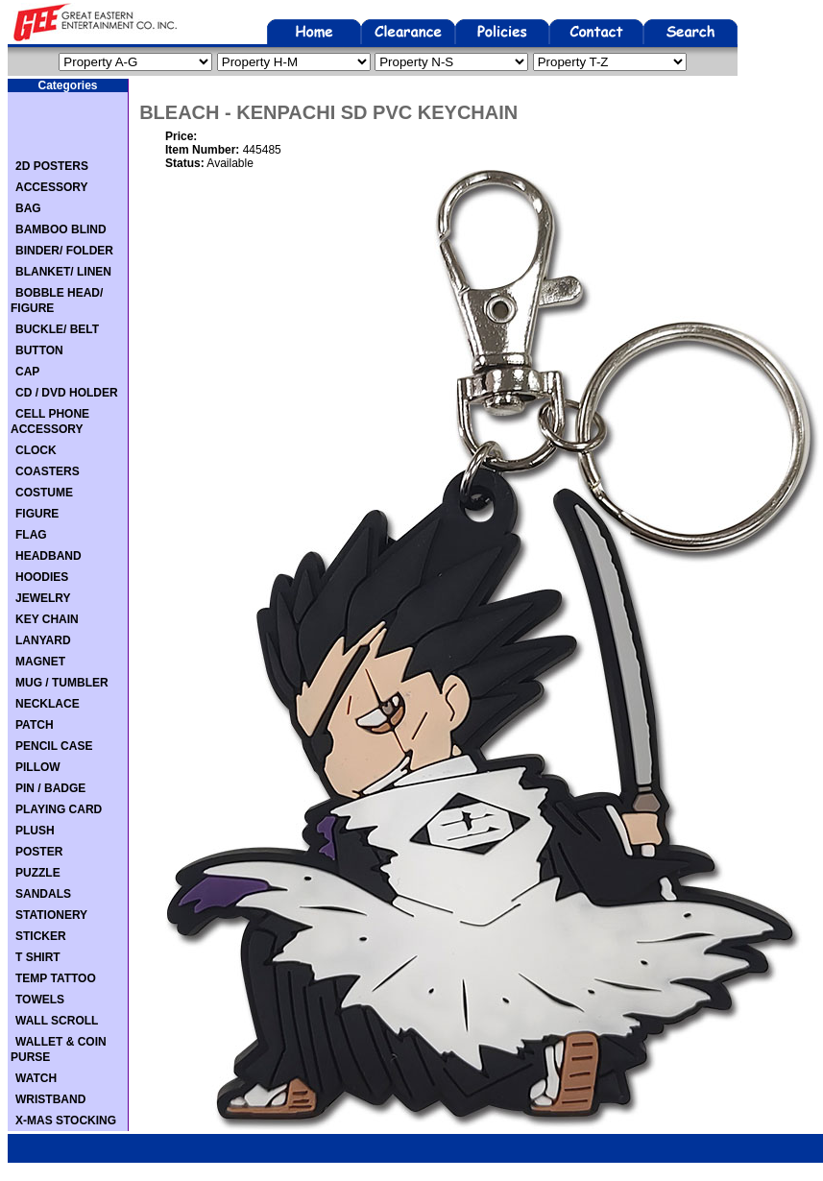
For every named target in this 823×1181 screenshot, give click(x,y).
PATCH (34, 725)
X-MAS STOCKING (65, 1120)
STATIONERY (51, 915)
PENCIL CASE (53, 746)
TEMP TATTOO (55, 978)
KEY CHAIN (47, 619)
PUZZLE (38, 873)
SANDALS (43, 894)
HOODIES (41, 577)
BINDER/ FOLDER (64, 250)
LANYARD (43, 640)
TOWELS (39, 999)
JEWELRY (43, 598)
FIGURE (37, 513)
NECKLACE (47, 704)
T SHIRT (38, 957)
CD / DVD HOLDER (66, 392)
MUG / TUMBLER (62, 682)
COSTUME (44, 492)
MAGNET (40, 661)
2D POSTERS (51, 166)
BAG (28, 208)
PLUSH (35, 830)
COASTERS (47, 471)
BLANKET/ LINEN (63, 271)
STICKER (40, 936)
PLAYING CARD (58, 809)
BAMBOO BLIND (61, 229)
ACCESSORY (51, 187)
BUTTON (39, 350)
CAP (27, 371)
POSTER (38, 851)
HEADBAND (48, 556)
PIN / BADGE (50, 788)
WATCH (36, 1078)
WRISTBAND (50, 1099)
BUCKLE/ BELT (57, 329)
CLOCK (36, 450)
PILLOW (38, 767)
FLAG (31, 535)
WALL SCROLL (56, 1020)
